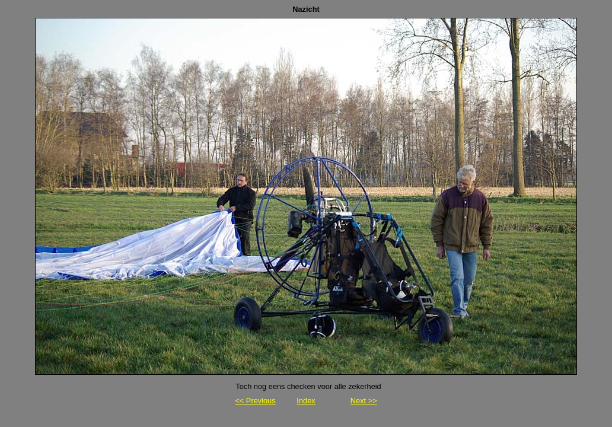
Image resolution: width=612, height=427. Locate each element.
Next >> (363, 400)
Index (306, 400)
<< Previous (255, 400)
